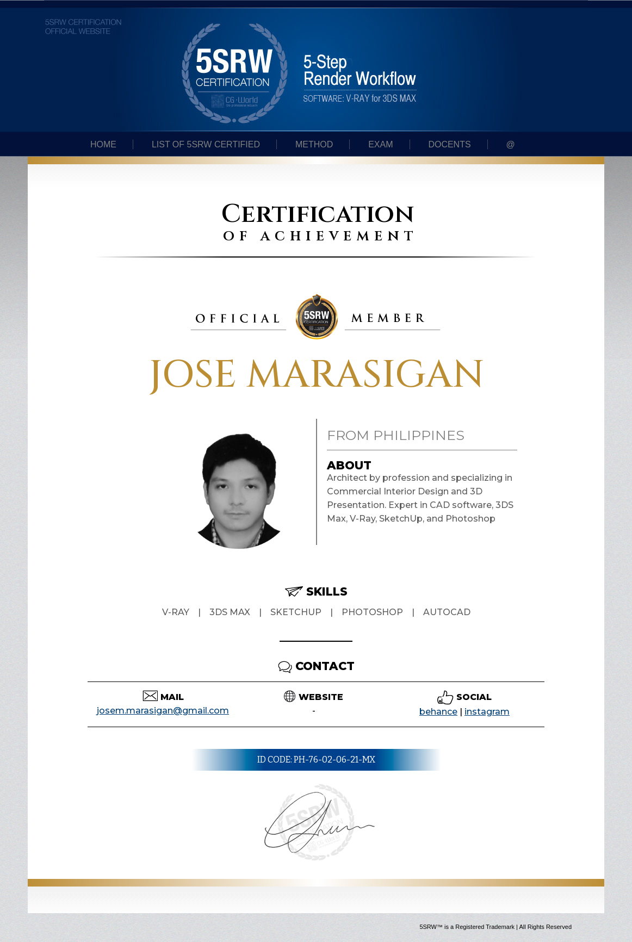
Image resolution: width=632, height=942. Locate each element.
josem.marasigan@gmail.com (163, 710)
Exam (380, 144)
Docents (449, 144)
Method (314, 144)
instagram (487, 712)
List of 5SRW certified (206, 144)
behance (438, 712)
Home (103, 144)
